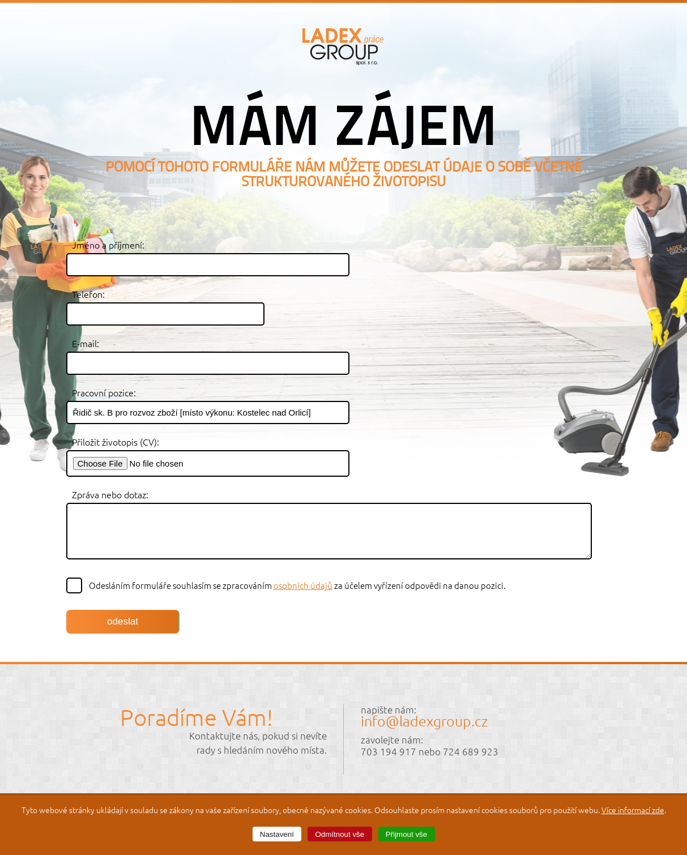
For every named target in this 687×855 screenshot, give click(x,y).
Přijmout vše (406, 834)
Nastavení (277, 834)
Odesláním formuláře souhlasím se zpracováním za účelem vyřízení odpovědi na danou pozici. (286, 585)
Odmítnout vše (340, 834)
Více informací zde (632, 809)
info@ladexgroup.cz (424, 720)
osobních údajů (303, 585)
